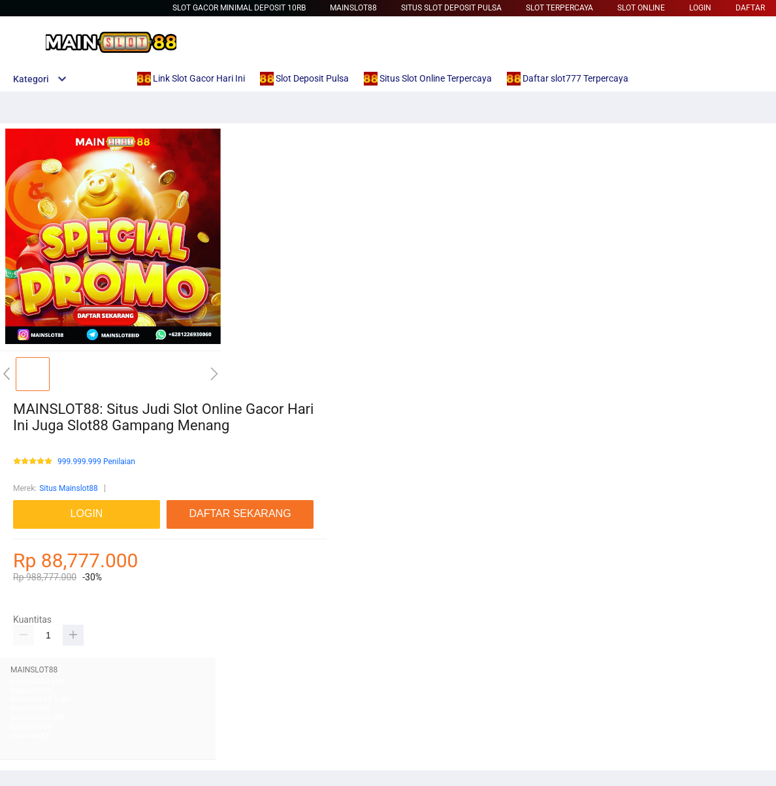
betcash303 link (37, 717)
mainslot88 (30, 708)
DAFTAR (750, 7)
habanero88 (31, 726)
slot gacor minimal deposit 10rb (239, 7)
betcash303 (31, 690)
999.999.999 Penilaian (96, 462)
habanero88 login (40, 699)
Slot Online (641, 7)
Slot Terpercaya (559, 7)
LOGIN (700, 7)
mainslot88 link (37, 681)
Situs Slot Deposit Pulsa (451, 7)
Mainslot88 (353, 7)
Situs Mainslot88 (68, 488)
